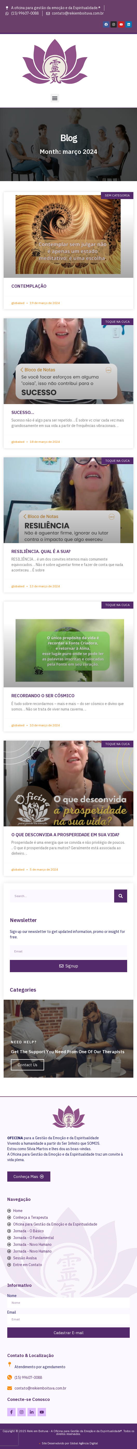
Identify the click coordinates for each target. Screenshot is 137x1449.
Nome (12, 1295)
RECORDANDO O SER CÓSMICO (42, 696)
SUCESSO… (22, 412)
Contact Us (27, 1064)
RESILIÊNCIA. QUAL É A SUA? (41, 551)
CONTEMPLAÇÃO (28, 286)
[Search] (120, 896)
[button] (55, 98)
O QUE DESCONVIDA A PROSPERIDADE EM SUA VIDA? (65, 835)
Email (11, 1312)
